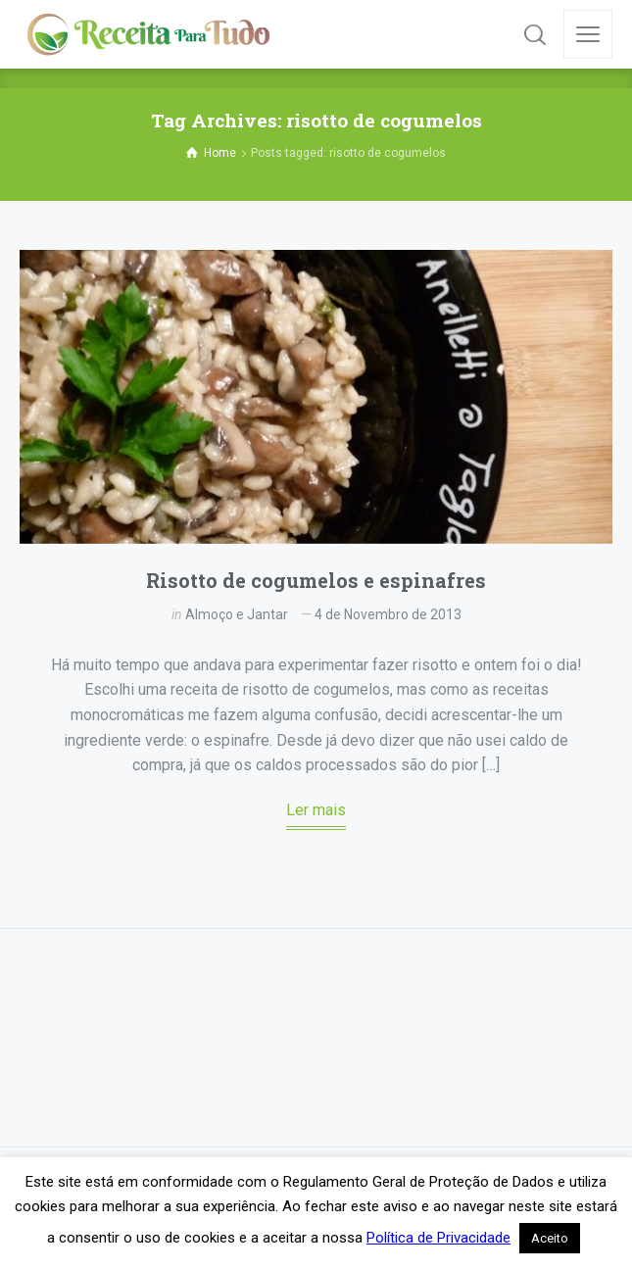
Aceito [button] (549, 1238)
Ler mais (316, 810)
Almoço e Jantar (236, 614)
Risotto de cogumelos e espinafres (316, 580)
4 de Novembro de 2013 (388, 614)
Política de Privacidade (438, 1237)
